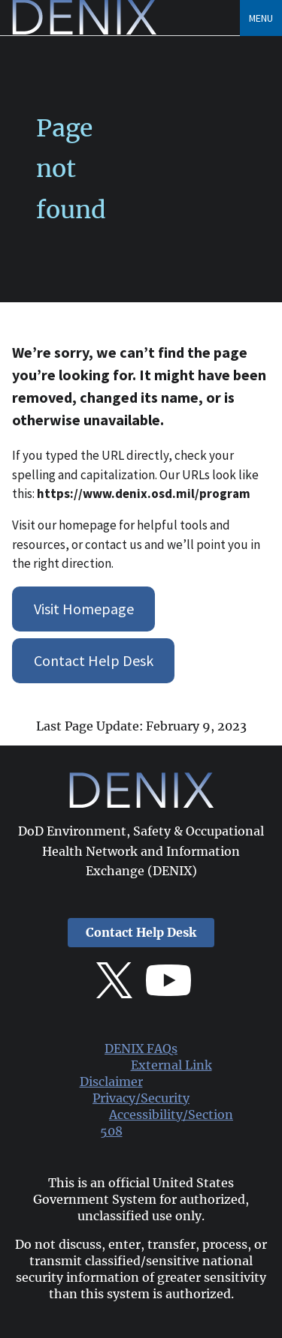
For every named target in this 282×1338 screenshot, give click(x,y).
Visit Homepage (84, 608)
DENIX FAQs (141, 1049)
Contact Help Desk (93, 660)
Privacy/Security (141, 1098)
